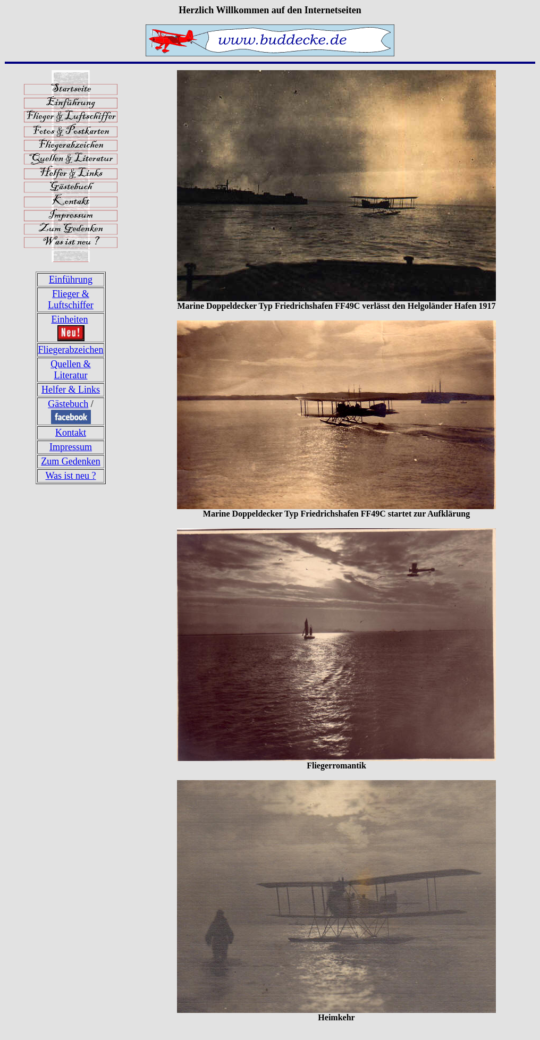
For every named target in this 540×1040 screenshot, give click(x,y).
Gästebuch (68, 404)
